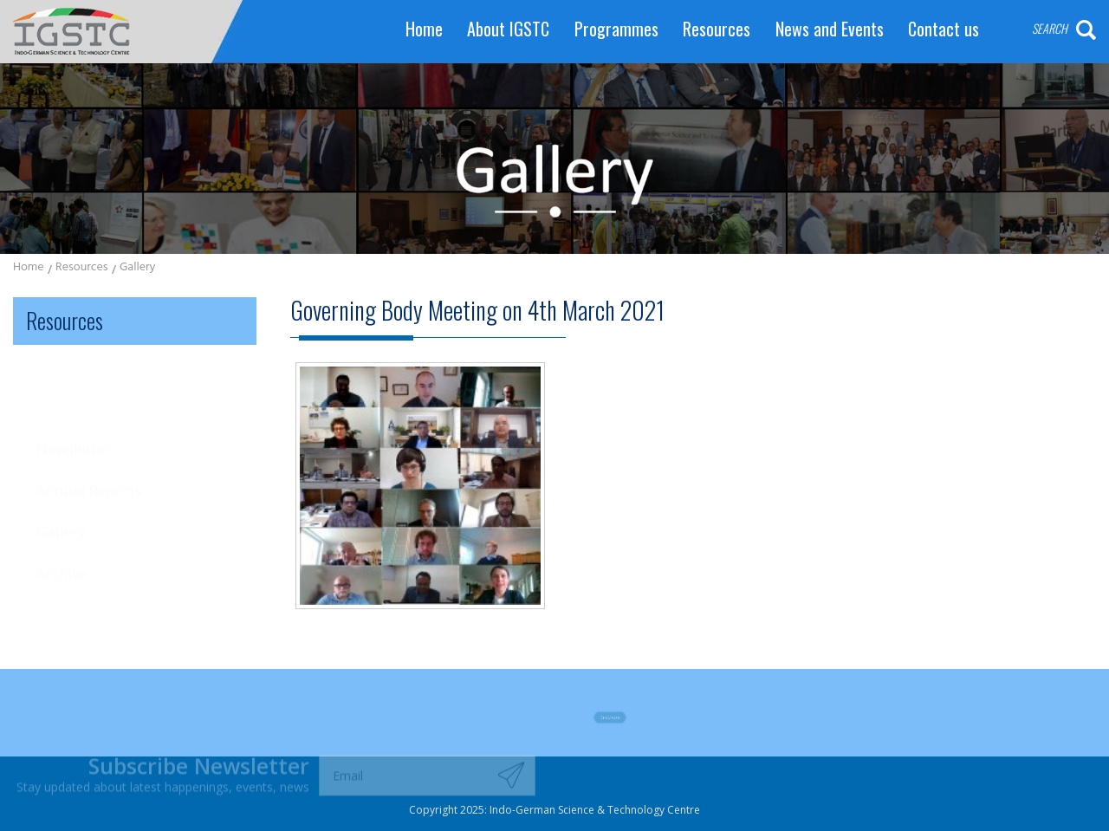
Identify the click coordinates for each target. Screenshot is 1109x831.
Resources (716, 29)
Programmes (616, 29)
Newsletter (73, 383)
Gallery (138, 268)
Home (424, 29)
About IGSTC (508, 29)
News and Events (829, 29)
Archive (61, 500)
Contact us (943, 29)
